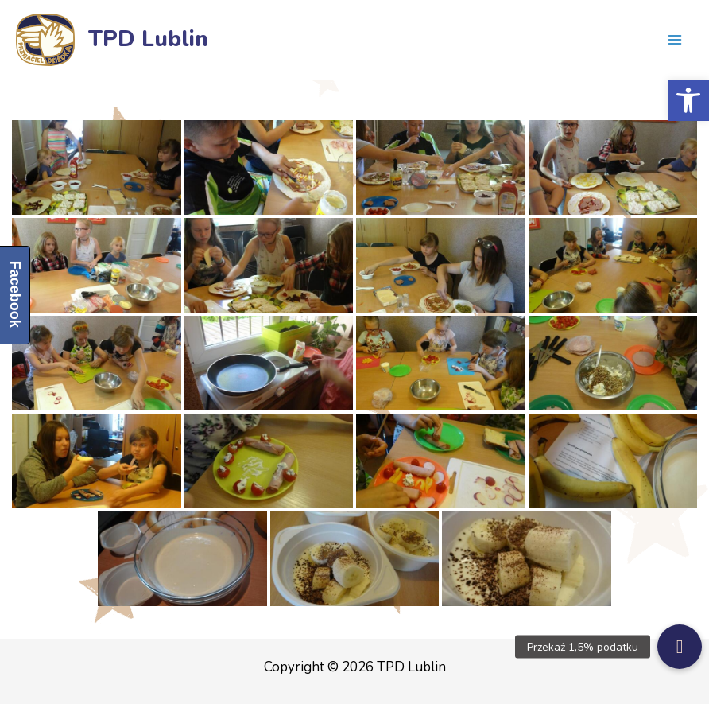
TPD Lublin (148, 39)
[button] (688, 100)
